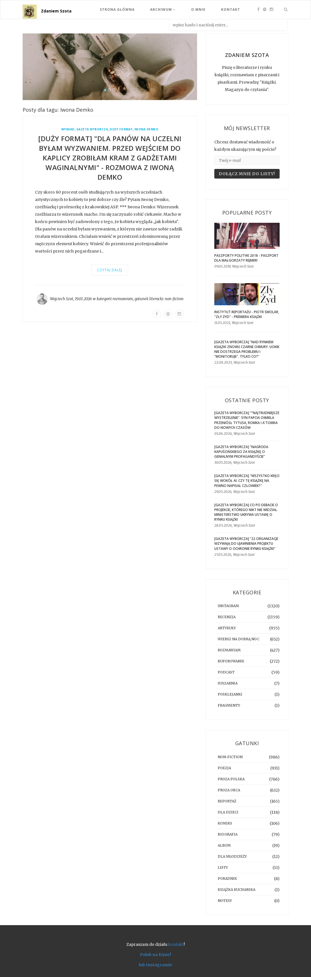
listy (223, 867)
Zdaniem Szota (56, 11)
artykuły (227, 628)
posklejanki (230, 694)
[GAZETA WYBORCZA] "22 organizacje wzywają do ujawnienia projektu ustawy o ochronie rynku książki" (246, 543)
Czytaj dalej (109, 270)
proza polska (231, 779)
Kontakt (230, 9)
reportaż (227, 801)
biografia (227, 834)
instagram (228, 606)
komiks (225, 823)
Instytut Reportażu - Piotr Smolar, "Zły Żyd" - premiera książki (246, 314)
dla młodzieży (232, 856)
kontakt (176, 944)
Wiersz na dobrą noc (238, 639)
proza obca (229, 790)
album (224, 845)
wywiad (68, 129)
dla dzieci (228, 812)
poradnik (227, 878)
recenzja (227, 617)
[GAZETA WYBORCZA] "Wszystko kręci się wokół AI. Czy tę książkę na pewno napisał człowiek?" (246, 480)
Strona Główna (117, 9)
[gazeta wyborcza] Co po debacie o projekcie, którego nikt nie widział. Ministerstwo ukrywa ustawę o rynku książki (246, 512)
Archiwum (163, 9)
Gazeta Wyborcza (92, 129)
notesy (225, 900)
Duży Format (121, 129)
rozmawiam (123, 298)
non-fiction (174, 298)
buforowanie (231, 661)
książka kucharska (236, 889)
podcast (226, 672)
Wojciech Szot (61, 298)
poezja (224, 768)
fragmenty (229, 705)
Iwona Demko (147, 129)
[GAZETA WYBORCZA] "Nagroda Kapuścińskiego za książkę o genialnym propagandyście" (241, 451)
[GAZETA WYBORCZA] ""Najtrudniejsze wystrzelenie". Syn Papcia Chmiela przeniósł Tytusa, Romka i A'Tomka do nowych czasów (246, 420)
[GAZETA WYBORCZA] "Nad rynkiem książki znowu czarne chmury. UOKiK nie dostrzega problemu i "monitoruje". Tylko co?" (246, 349)
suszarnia (227, 683)
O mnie (198, 9)
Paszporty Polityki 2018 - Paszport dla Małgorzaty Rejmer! (246, 258)
